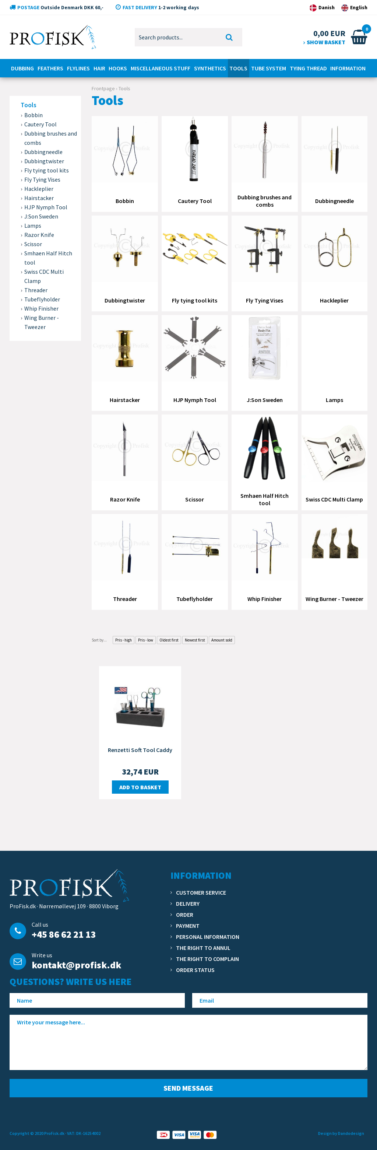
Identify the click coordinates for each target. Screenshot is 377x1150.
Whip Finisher (41, 308)
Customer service (201, 892)
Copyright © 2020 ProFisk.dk (37, 1133)
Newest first (195, 640)
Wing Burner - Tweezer (41, 322)
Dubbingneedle (43, 151)
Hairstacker (39, 198)
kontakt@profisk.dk (76, 965)
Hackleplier (38, 188)
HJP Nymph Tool (45, 207)
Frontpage (103, 88)
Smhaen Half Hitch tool (48, 257)
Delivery (188, 903)
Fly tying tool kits (46, 170)
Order (184, 914)
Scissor (33, 244)
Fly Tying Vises (42, 179)
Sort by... (99, 640)
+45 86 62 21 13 (64, 934)
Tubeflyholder (42, 299)
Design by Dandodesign (341, 1133)
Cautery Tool (40, 124)
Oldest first (169, 640)
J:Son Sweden (41, 216)
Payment (188, 925)
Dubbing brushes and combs (50, 138)
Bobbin (33, 115)
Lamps (32, 225)
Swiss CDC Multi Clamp (44, 276)
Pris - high (123, 640)
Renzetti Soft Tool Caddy (140, 750)
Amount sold (221, 640)
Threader (35, 290)
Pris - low (145, 640)
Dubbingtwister (44, 161)
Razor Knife (39, 234)
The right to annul (203, 947)
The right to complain (207, 958)
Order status (195, 970)
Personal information (207, 936)
